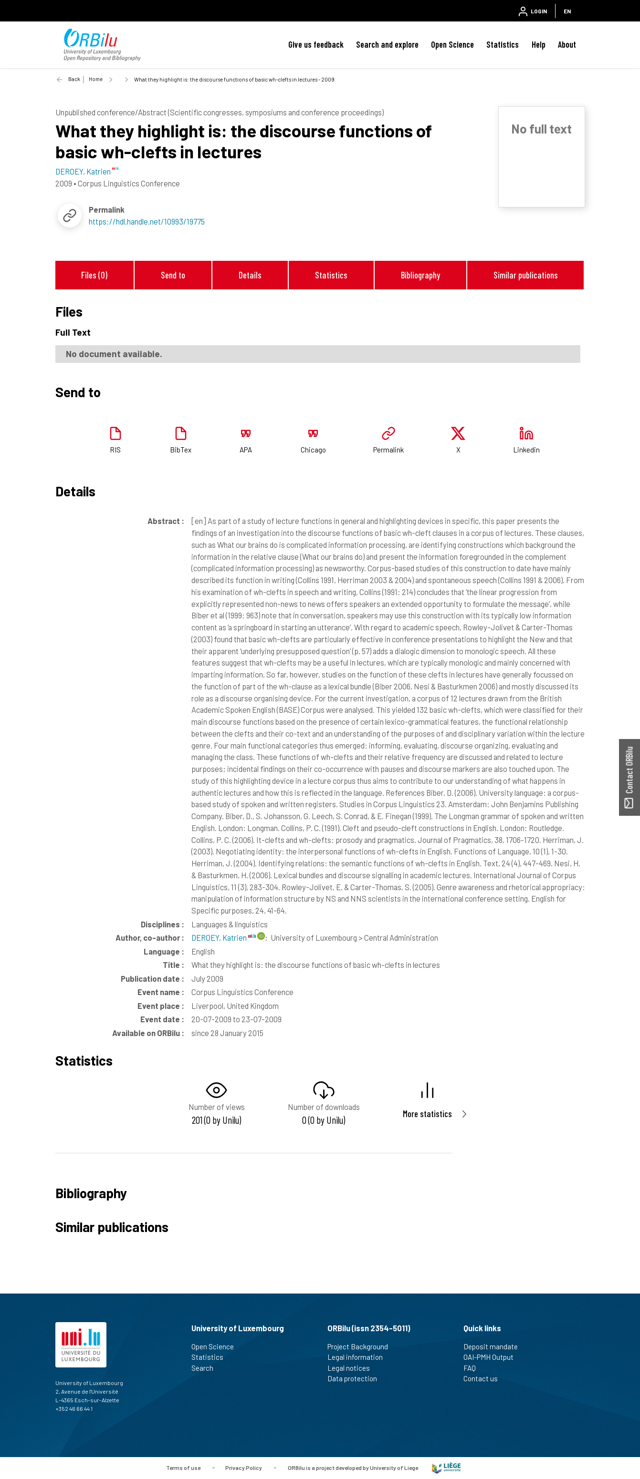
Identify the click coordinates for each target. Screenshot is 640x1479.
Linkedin (526, 449)
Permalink (388, 449)
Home (96, 79)
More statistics (427, 1113)
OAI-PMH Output (492, 1357)
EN (567, 11)
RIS (115, 449)
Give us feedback (316, 44)
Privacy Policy (243, 1467)
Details (250, 274)
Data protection (356, 1378)
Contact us (484, 1378)
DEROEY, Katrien (223, 937)
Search (206, 1368)
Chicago (313, 449)
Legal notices (352, 1368)
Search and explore (387, 44)
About (567, 44)
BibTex (180, 449)
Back (74, 79)
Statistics (502, 44)
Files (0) (94, 274)
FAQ (473, 1368)
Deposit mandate (494, 1346)
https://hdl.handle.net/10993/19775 (147, 221)
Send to (173, 274)
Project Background (361, 1346)
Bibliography (420, 274)
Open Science (452, 44)
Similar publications (525, 274)
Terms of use (183, 1467)
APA (246, 449)
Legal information (359, 1357)
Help (539, 44)
